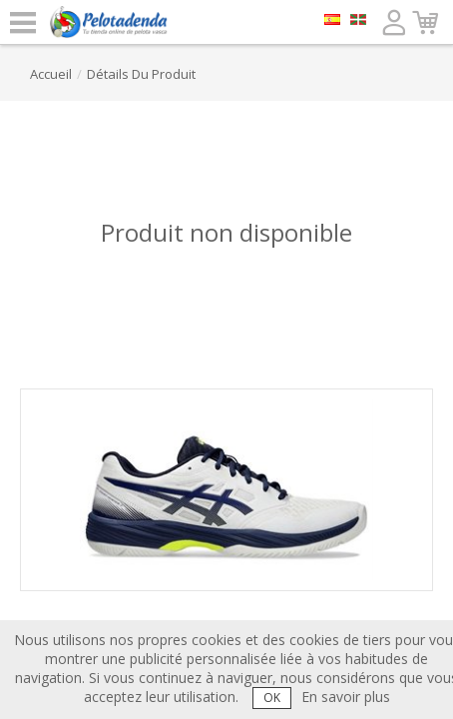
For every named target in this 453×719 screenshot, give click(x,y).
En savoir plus (345, 696)
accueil (51, 74)
